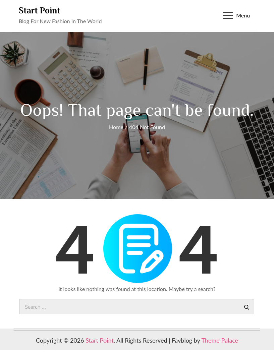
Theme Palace (220, 340)
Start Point (39, 10)
